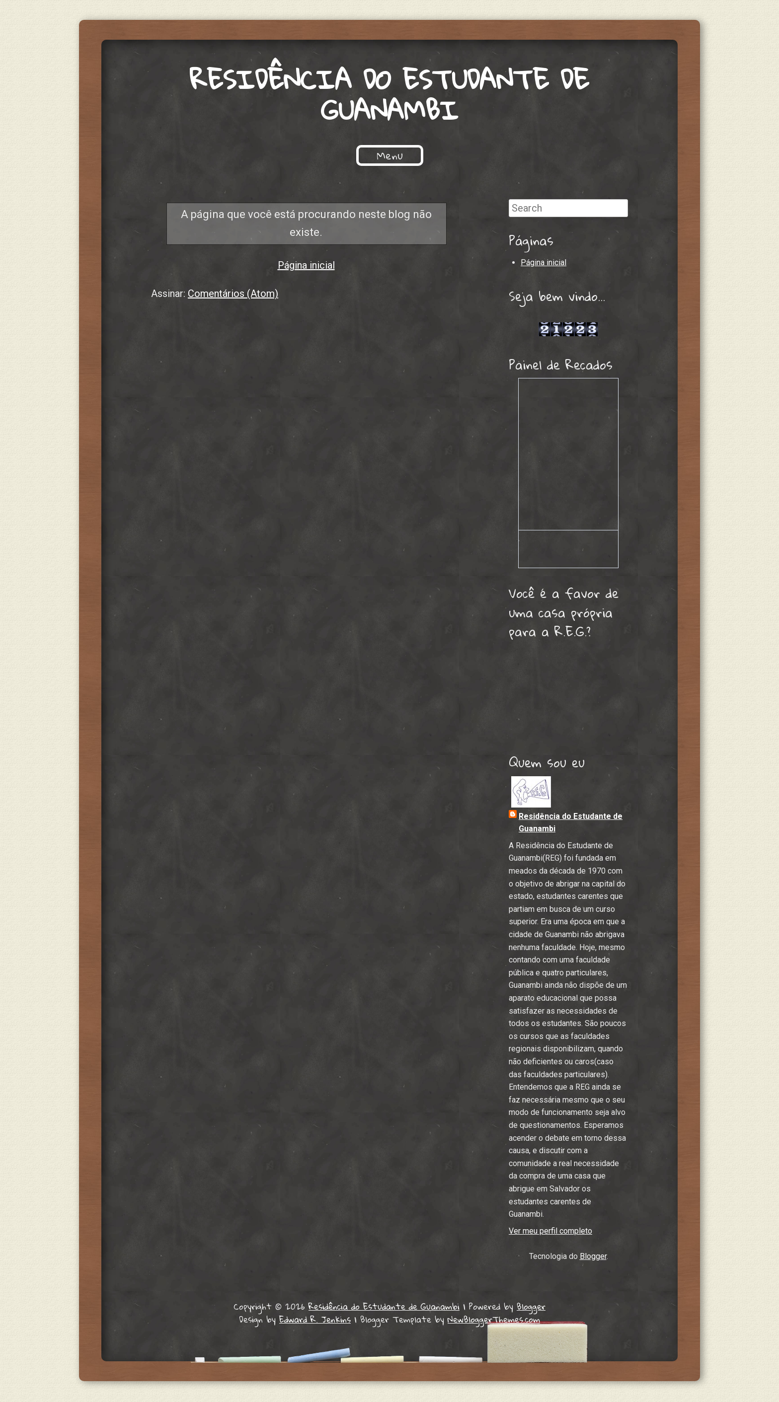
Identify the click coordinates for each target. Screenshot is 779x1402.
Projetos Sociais (371, 156)
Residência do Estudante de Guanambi (389, 95)
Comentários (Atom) (233, 294)
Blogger (593, 1257)
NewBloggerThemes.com (494, 1320)
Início (212, 156)
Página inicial (306, 266)
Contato (561, 156)
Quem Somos (279, 156)
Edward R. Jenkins (315, 1320)
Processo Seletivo (475, 156)
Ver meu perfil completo (550, 1232)
